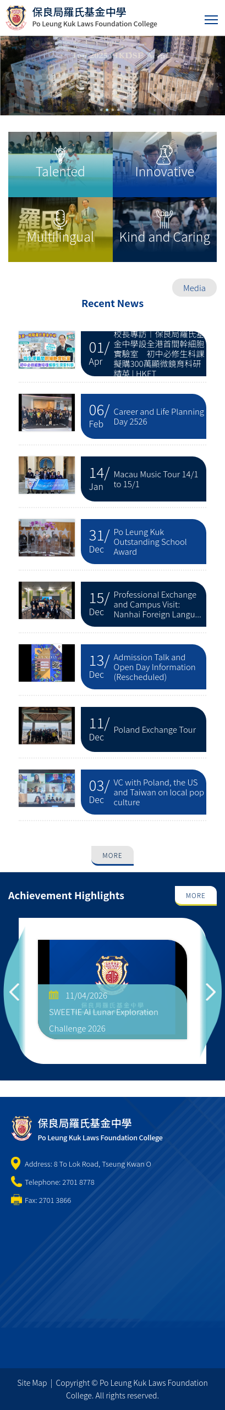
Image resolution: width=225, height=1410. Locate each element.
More (112, 855)
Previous (14, 991)
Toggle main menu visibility (212, 17)
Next (211, 991)
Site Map (32, 1382)
